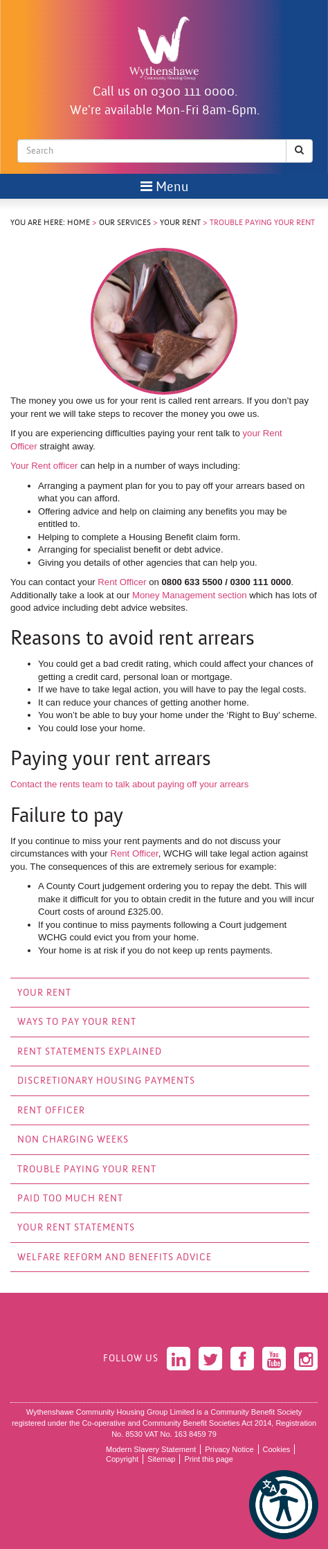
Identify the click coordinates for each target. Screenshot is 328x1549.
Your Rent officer (45, 465)
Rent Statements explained (89, 1052)
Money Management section (189, 595)
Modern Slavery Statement (151, 1449)
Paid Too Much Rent (70, 1199)
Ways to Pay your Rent (76, 1022)
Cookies (277, 1449)
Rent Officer (122, 582)
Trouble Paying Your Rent (86, 1170)
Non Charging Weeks (73, 1140)
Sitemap (161, 1459)
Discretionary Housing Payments (106, 1081)
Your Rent (180, 223)
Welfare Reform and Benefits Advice (114, 1258)
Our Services (125, 223)
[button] (283, 1504)
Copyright (122, 1459)
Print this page (208, 1459)
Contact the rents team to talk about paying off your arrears (129, 784)
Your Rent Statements (76, 1228)
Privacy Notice (229, 1449)
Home (78, 223)
